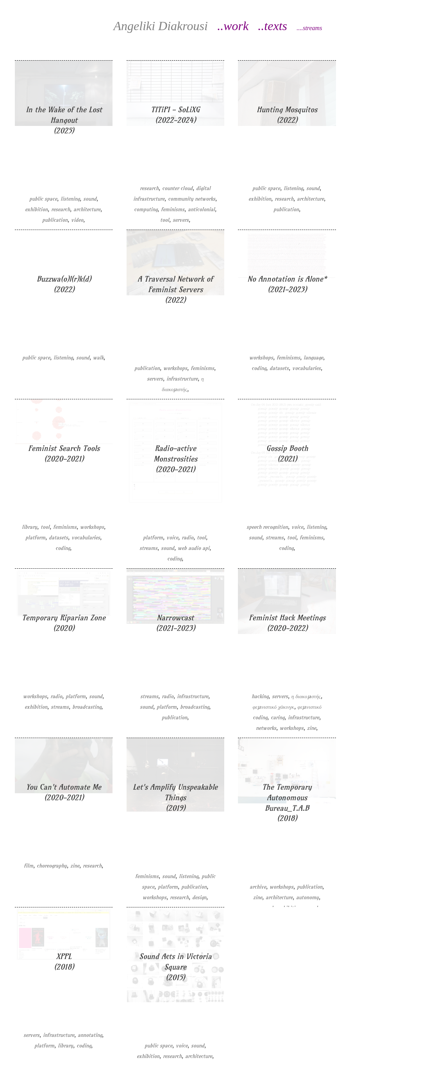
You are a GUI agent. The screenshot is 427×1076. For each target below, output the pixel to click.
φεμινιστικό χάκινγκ (273, 707)
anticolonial (201, 209)
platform (35, 537)
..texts (272, 26)
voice (172, 537)
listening (70, 199)
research (60, 209)
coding (259, 368)
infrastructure (182, 378)
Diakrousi (160, 26)
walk (98, 357)
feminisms (172, 209)
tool (164, 220)
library (29, 527)
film (28, 865)
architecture (86, 209)
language (313, 357)
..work (232, 26)
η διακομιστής (306, 696)
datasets (279, 368)
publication (55, 220)
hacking (260, 696)
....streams (309, 28)
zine (311, 728)
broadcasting (86, 707)
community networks (191, 199)
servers (181, 220)
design (199, 897)
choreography (52, 865)
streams (148, 548)
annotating (90, 1035)
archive (258, 887)
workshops (175, 368)
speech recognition (267, 527)
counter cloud (177, 188)
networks (266, 728)
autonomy (307, 897)
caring (277, 717)
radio (187, 537)
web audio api (193, 548)
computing (145, 209)
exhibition (36, 209)
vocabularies (306, 368)
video (77, 220)
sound (89, 199)
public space (43, 199)
